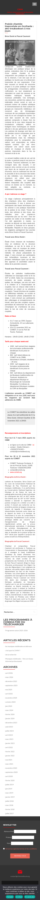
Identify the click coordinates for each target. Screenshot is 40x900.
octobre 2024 (10, 702)
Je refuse (19, 897)
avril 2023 (9, 735)
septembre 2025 (11, 685)
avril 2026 (9, 673)
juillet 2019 (9, 785)
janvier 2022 (9, 756)
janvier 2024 (9, 718)
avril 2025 (9, 694)
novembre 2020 (11, 768)
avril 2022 (9, 747)
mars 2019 (9, 793)
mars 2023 (9, 739)
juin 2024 (8, 706)
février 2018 (9, 809)
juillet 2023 (9, 731)
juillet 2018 (9, 801)
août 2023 (9, 727)
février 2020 (9, 780)
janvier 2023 (9, 743)
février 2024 (9, 714)
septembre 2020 (11, 772)
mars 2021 (9, 764)
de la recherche (10, 655)
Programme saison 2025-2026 (16, 630)
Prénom (9, 837)
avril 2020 (9, 776)
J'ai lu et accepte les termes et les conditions (21, 849)
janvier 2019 (9, 797)
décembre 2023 (11, 723)
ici (33, 445)
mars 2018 (9, 805)
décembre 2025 (11, 681)
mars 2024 (9, 710)
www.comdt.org (16, 472)
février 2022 (9, 751)
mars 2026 (9, 677)
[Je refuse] (37, 892)
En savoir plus (29, 897)
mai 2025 (8, 690)
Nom (9, 843)
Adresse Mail (9, 831)
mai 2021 (8, 760)
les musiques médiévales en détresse (18, 646)
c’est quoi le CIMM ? (12, 650)
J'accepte (10, 897)
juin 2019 (8, 789)
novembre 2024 (11, 698)
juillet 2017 (9, 813)
